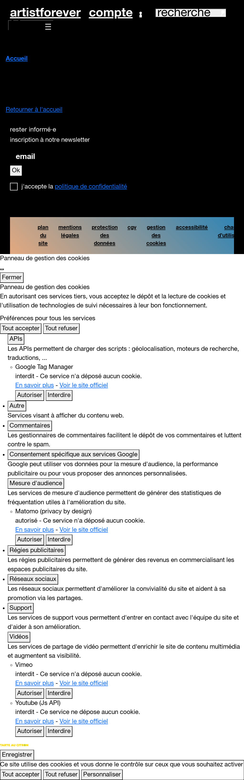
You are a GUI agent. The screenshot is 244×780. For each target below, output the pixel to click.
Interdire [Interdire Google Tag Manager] (59, 395)
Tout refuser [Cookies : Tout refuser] (61, 329)
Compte (115, 13)
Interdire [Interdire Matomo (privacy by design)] (59, 540)
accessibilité (192, 227)
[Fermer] (2, 269)
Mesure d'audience (36, 483)
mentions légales (70, 231)
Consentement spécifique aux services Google (73, 455)
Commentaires (30, 426)
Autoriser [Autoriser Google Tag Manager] (29, 395)
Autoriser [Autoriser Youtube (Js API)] (29, 731)
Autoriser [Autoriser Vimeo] (29, 693)
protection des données (105, 235)
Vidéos (19, 637)
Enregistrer (17, 755)
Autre (17, 406)
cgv (131, 227)
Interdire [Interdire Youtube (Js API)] (59, 731)
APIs (16, 339)
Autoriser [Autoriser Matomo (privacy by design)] (29, 540)
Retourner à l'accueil (34, 110)
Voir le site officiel (84, 385)
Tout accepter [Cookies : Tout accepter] (21, 329)
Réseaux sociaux (33, 579)
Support (21, 608)
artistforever (45, 13)
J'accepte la (74, 187)
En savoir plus (34, 385)
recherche (190, 13)
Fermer (12, 278)
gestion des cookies (156, 235)
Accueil (17, 59)
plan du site (43, 235)
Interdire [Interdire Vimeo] (59, 693)
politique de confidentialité (91, 187)
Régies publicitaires (37, 550)
